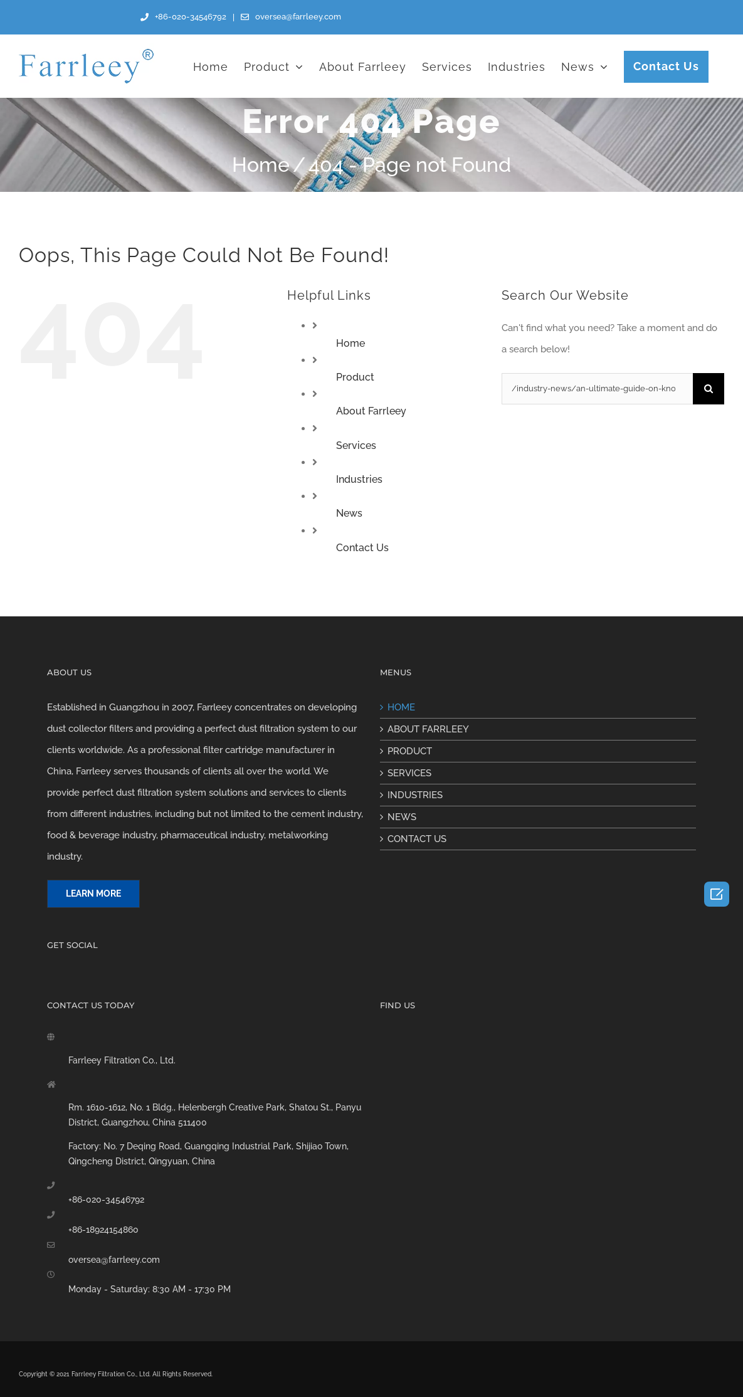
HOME (401, 707)
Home (350, 343)
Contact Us (362, 548)
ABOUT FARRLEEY (428, 729)
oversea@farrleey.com (114, 1260)
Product (355, 377)
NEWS (401, 817)
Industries (359, 479)
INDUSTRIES (415, 795)
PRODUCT (409, 751)
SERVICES (409, 773)
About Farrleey (371, 411)
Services (356, 445)
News (349, 513)
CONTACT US (416, 839)
